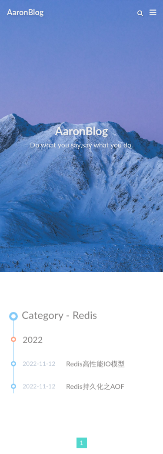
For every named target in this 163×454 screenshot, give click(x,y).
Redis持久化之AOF (95, 387)
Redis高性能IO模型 (95, 365)
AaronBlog (25, 12)
